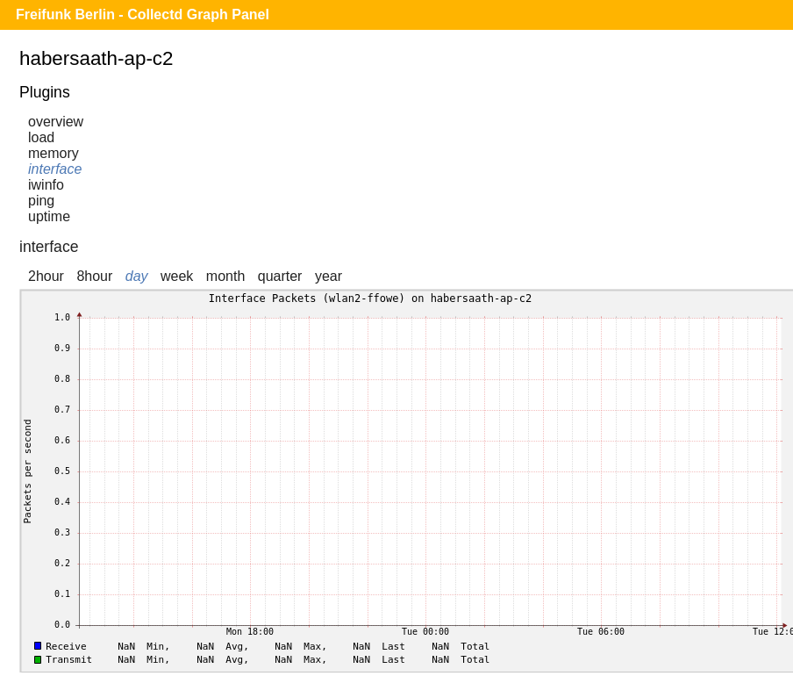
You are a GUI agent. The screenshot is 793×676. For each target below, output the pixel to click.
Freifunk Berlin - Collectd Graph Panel (142, 14)
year (328, 276)
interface (55, 169)
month (225, 276)
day (136, 276)
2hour (46, 276)
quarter (280, 276)
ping (41, 200)
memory (53, 153)
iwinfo (46, 184)
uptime (49, 216)
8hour (94, 276)
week (177, 276)
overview (55, 121)
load (41, 137)
